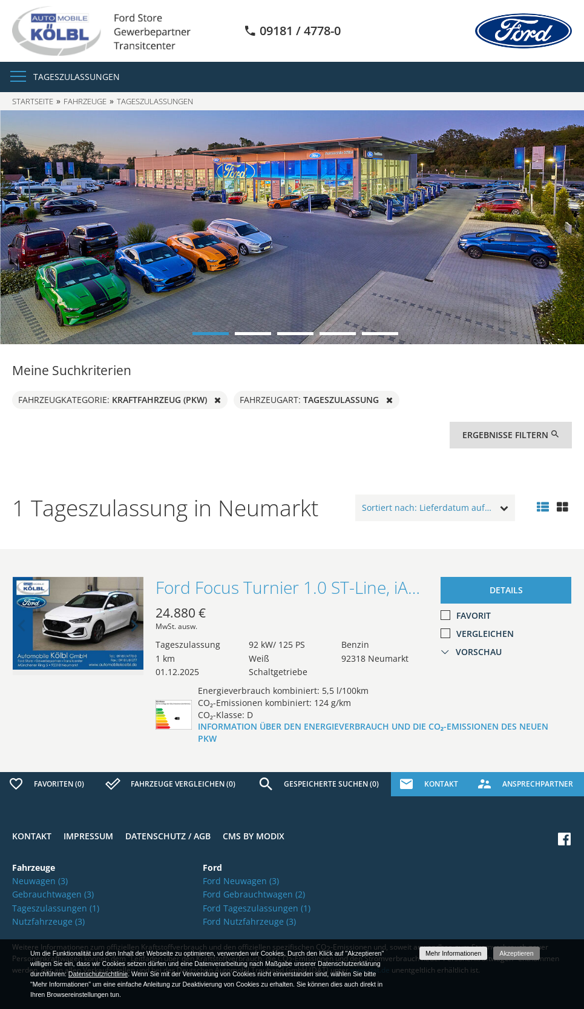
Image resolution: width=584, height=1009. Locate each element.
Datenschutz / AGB (168, 836)
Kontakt (31, 836)
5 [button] (380, 333)
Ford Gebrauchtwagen (254, 894)
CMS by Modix (253, 836)
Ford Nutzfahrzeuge (249, 921)
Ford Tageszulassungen (256, 908)
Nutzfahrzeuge (48, 921)
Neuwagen (40, 881)
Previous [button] (22, 626)
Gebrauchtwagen (53, 894)
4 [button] (338, 333)
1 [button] (210, 333)
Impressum (88, 836)
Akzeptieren (516, 953)
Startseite (32, 101)
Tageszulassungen (76, 76)
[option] (292, 227)
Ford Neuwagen (241, 881)
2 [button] (253, 333)
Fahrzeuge (85, 101)
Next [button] (134, 626)
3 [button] (295, 333)
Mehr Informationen (453, 953)
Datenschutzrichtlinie (98, 973)
